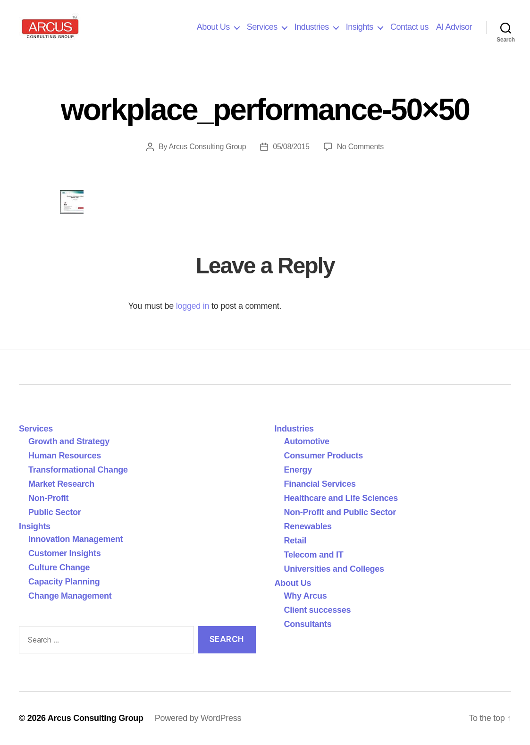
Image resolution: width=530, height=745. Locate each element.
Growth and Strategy (68, 441)
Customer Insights (66, 553)
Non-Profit (48, 498)
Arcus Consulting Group (207, 147)
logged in (193, 306)
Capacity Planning (64, 581)
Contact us (409, 27)
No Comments (360, 147)
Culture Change (59, 567)
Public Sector (54, 512)
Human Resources (64, 455)
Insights (359, 27)
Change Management (69, 596)
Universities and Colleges (334, 569)
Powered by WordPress (198, 718)
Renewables (308, 526)
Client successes (317, 610)
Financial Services (320, 484)
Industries (311, 27)
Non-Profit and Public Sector (340, 512)
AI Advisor (454, 27)
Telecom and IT (314, 554)
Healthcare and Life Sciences (341, 498)
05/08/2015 (291, 147)
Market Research (61, 484)
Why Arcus (305, 596)
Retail (295, 540)
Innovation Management (75, 539)
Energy (298, 469)
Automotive (306, 441)
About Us (213, 27)
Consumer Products (323, 455)
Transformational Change (78, 469)
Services (262, 27)
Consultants (308, 624)
